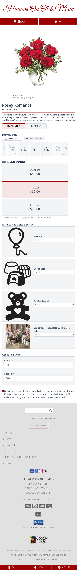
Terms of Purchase (39, 559)
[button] (38, 522)
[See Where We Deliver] (38, 425)
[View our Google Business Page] (36, 472)
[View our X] (45, 472)
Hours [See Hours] (64, 567)
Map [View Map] (38, 567)
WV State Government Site (52, 555)
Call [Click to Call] (13, 567)
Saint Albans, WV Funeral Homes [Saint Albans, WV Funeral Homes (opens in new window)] (23, 550)
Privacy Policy (20, 559)
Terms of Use (58, 559)
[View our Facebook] (32, 472)
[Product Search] (39, 410)
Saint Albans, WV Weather (24, 555)
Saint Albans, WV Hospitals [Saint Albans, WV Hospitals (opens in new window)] (56, 550)
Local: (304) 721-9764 (39, 492)
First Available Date (34, 138)
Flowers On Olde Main (38, 9)
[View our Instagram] (41, 472)
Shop (19, 21)
